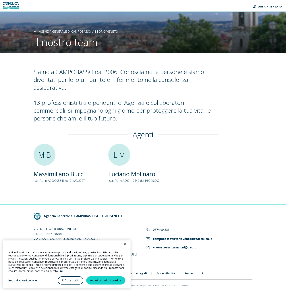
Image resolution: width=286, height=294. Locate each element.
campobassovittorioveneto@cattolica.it (182, 239)
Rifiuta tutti (70, 280)
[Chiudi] (125, 244)
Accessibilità (165, 273)
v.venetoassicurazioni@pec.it (174, 247)
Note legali (139, 273)
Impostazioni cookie (22, 280)
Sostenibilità (194, 273)
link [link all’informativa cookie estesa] (61, 271)
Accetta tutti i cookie (105, 280)
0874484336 (161, 229)
